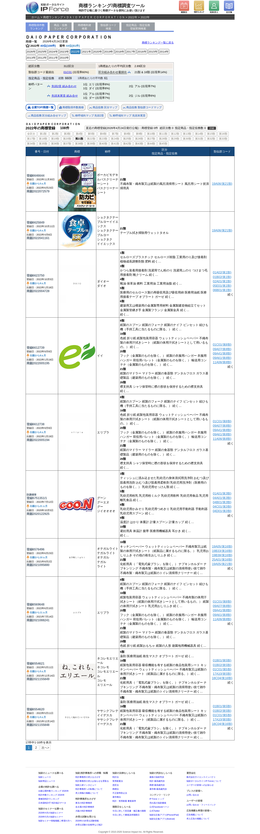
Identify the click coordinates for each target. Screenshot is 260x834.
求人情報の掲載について (86, 793)
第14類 (199, 133)
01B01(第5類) (222, 660)
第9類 (139, 133)
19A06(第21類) (222, 183)
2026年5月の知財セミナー (50, 817)
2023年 (64, 51)
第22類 (91, 138)
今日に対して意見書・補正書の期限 (129, 811)
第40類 (103, 143)
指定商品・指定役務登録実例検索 (138, 27)
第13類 (187, 133)
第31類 (199, 138)
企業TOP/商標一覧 (41, 107)
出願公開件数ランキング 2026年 (53, 791)
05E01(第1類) (222, 285)
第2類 (55, 133)
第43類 (139, 143)
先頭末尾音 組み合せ (64, 95)
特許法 (115, 777)
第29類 (175, 138)
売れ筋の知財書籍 (157, 803)
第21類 (79, 138)
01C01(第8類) (222, 344)
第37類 (67, 143)
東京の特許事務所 (83, 803)
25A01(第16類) (222, 559)
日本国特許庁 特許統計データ (52, 803)
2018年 (119, 51)
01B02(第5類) (222, 665)
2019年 (108, 51)
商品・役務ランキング (60, 27)
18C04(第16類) (222, 678)
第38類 (79, 143)
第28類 (163, 138)
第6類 (103, 133)
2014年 (164, 51)
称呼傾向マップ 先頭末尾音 (127, 115)
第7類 (115, 133)
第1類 (43, 133)
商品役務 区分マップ (103, 107)
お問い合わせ (193, 795)
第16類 (223, 133)
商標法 (115, 789)
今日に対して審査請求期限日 (126, 815)
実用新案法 (117, 781)
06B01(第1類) (222, 290)
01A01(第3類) (222, 493)
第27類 (151, 138)
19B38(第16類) (222, 555)
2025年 (42, 51)
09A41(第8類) (222, 353)
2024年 (53, 51)
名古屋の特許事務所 (84, 807)
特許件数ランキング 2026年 (51, 795)
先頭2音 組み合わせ (64, 86)
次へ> (45, 747)
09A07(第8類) (222, 349)
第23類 (103, 138)
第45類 (163, 143)
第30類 (187, 138)
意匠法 (115, 785)
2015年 (153, 51)
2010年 (64, 57)
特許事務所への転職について (89, 789)
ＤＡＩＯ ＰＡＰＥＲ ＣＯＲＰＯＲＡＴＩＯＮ (95, 17)
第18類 (43, 138)
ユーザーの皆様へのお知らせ (200, 785)
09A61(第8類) (222, 358)
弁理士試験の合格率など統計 (89, 825)
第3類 (67, 133)
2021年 (86, 51)
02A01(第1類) (222, 281)
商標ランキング (53, 17)
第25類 (127, 138)
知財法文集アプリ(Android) (162, 819)
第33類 (223, 138)
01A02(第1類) (222, 272)
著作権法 (116, 797)
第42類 (127, 143)
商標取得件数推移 (71, 107)
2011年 (53, 57)
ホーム (35, 17)
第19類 (55, 138)
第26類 (139, 138)
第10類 (151, 133)
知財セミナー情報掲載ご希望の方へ (55, 821)
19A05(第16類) (222, 546)
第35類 (43, 143)
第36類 (55, 143)
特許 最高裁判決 (157, 781)
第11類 (163, 133)
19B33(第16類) (222, 551)
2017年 (130, 51)
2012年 (42, 57)
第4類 (79, 133)
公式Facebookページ (159, 807)
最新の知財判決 (156, 777)
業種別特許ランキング (48, 799)
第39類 (91, 143)
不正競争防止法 (119, 793)
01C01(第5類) (222, 669)
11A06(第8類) (222, 362)
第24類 (115, 138)
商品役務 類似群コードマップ (142, 107)
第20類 (67, 138)
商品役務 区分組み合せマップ (47, 115)
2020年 (97, 51)
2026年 (31, 51)
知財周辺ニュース (46, 781)
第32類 (211, 138)
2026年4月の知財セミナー (50, 813)
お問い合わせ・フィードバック (201, 805)
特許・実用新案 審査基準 (124, 801)
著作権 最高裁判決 (158, 789)
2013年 (31, 57)
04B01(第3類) (222, 502)
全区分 (31, 133)
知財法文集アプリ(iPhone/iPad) (164, 815)
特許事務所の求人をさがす (87, 777)
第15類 (211, 133)
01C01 (67, 72)
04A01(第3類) (222, 498)
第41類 (115, 143)
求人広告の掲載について (198, 818)
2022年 (132, 17)
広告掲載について (195, 814)
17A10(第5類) (222, 673)
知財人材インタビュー (85, 785)
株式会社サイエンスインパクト (201, 777)
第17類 (31, 138)
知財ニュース (44, 777)
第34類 (31, 143)
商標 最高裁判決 (157, 785)
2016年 (141, 51)
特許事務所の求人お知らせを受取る (92, 781)
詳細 (211, 128)
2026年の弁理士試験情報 (87, 821)
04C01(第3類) (222, 506)
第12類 (175, 133)
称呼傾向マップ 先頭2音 (88, 115)
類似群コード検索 (108, 27)
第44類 (151, 143)
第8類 (127, 133)
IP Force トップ (156, 799)
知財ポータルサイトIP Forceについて (204, 781)
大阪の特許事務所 (83, 811)
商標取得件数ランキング (37, 27)
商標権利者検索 (84, 27)
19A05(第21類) (222, 564)
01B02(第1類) (222, 277)
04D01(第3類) (222, 511)
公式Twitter (154, 811)
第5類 (91, 133)
